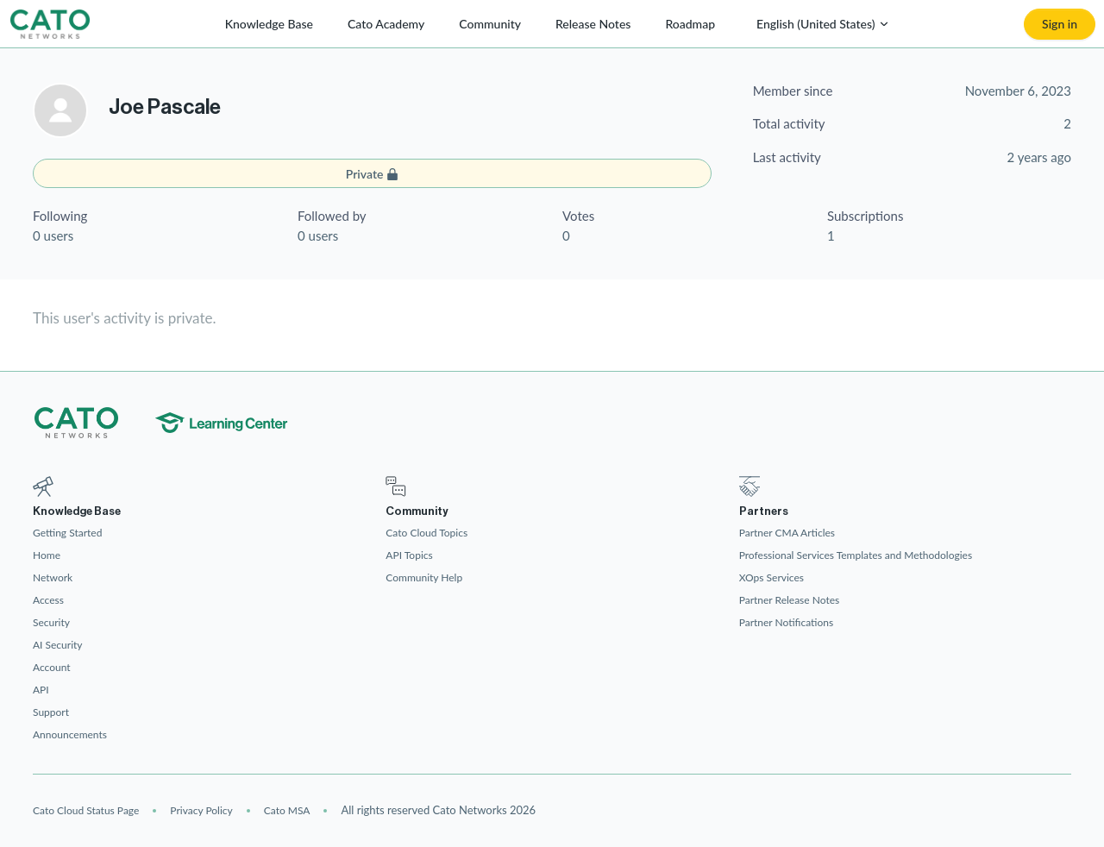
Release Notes (592, 23)
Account (52, 667)
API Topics (409, 555)
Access (48, 599)
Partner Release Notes (789, 599)
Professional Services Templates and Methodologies (855, 555)
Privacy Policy (201, 810)
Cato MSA (287, 810)
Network (52, 577)
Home (46, 555)
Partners (763, 511)
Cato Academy (386, 23)
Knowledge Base (269, 23)
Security (51, 622)
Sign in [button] (1059, 23)
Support (51, 712)
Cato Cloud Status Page (86, 810)
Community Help (424, 577)
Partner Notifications (786, 622)
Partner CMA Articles (787, 532)
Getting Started (67, 532)
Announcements (70, 734)
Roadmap (690, 23)
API (41, 689)
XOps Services (771, 577)
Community (490, 23)
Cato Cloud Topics (426, 532)
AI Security (58, 644)
